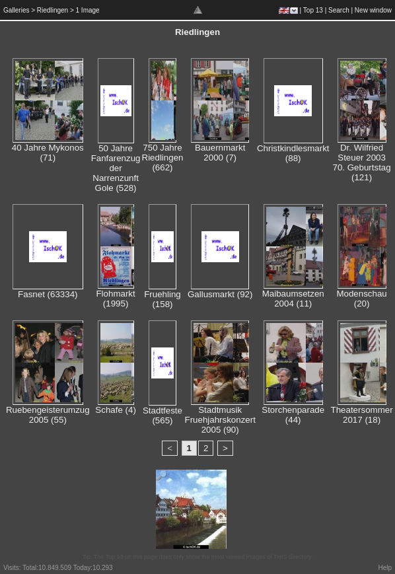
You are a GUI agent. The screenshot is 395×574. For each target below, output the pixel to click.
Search (338, 10)
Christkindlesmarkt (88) (293, 153)
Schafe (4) (115, 410)
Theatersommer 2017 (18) (362, 415)
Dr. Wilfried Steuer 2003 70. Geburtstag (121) (361, 162)
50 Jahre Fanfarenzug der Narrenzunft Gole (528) (116, 168)
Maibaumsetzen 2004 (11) (293, 298)
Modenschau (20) (361, 298)
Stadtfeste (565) (162, 415)
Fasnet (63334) (47, 294)
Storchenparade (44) (293, 415)
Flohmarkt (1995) (115, 298)
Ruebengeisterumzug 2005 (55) (48, 415)
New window (373, 10)
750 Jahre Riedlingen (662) (163, 157)
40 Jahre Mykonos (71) (48, 152)
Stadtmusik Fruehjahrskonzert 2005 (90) (219, 420)
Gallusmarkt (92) (220, 294)
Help (385, 567)
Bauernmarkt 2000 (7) (220, 152)
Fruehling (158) (162, 299)
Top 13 (313, 10)
